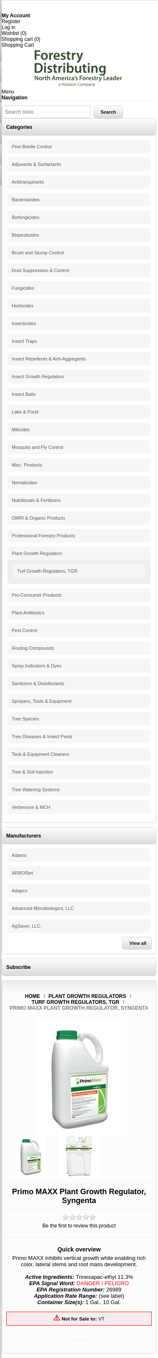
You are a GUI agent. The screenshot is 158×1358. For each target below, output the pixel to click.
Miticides (21, 429)
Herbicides (23, 305)
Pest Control (24, 630)
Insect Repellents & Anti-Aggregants (49, 358)
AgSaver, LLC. (27, 925)
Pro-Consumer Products (37, 595)
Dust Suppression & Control (40, 270)
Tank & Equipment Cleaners (40, 754)
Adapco (19, 890)
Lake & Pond (25, 411)
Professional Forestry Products (43, 535)
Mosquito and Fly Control (37, 447)
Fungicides (23, 288)
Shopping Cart (18, 45)
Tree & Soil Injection (32, 771)
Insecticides (24, 323)
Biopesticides (25, 234)
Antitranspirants (28, 181)
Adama (19, 855)
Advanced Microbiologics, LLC (43, 908)
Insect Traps (24, 341)
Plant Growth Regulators (37, 553)
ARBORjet (22, 872)
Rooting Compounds (33, 648)
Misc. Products (27, 464)
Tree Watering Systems (36, 789)
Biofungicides (25, 217)
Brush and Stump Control (38, 252)
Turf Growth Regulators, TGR (47, 571)
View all (137, 943)
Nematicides (24, 482)
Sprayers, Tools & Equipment (42, 701)
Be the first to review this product (78, 1226)
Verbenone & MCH (31, 807)
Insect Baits (24, 394)
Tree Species (25, 718)
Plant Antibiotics (28, 612)
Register (11, 21)
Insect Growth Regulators (38, 376)
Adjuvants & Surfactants (36, 164)
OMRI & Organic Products (38, 517)
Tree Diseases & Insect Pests (42, 736)
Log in (9, 27)
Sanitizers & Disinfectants (38, 683)
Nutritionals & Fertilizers (36, 500)
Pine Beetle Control (32, 146)
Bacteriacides (26, 199)
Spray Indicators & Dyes (37, 665)
